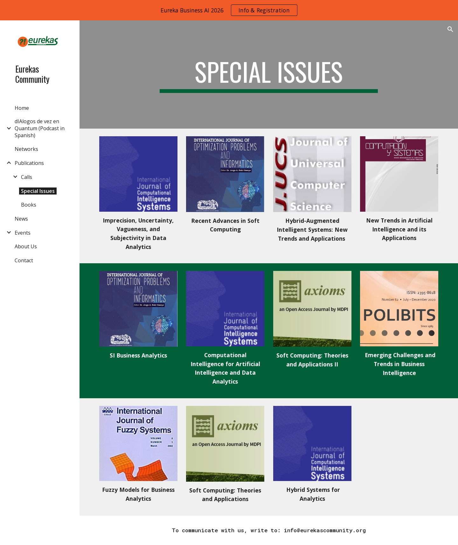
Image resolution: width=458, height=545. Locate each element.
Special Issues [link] (38, 191)
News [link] (21, 218)
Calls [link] (26, 176)
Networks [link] (26, 148)
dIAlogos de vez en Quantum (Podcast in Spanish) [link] (40, 128)
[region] (229, 10)
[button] (450, 29)
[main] (268, 74)
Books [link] (28, 204)
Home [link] (22, 107)
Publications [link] (29, 162)
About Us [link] (26, 246)
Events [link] (23, 232)
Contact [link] (24, 260)
